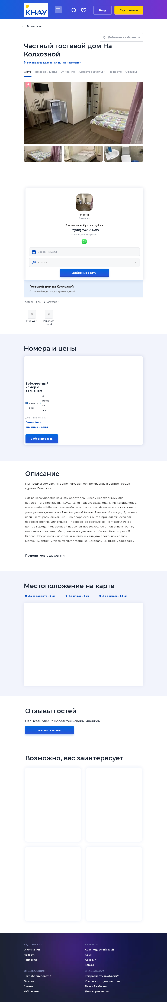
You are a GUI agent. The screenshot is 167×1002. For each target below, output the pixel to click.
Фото (27, 72)
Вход (102, 10)
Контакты (30, 887)
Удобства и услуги (91, 72)
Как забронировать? (37, 904)
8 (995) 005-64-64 (103, 963)
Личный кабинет (96, 914)
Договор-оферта (97, 919)
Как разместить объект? (102, 904)
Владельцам (94, 899)
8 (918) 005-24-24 (103, 958)
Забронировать (84, 253)
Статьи (28, 914)
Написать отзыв (49, 658)
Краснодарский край (99, 877)
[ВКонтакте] (26, 945)
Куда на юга (33, 872)
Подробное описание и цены (78, 358)
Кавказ (89, 893)
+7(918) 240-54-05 (84, 211)
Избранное (31, 919)
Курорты (91, 872)
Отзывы (131, 72)
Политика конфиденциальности (44, 990)
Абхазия (90, 887)
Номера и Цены (46, 72)
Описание (67, 72)
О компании (32, 877)
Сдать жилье (129, 10)
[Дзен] (32, 945)
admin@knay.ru (101, 945)
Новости (30, 882)
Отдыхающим (34, 899)
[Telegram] (40, 945)
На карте (115, 72)
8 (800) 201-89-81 (42, 958)
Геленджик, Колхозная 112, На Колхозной (52, 62)
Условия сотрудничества (102, 909)
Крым (88, 882)
